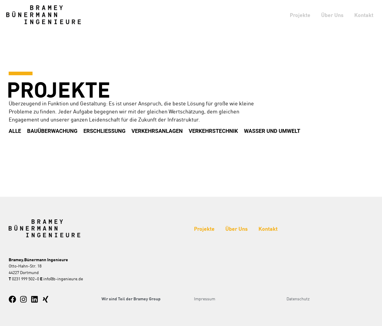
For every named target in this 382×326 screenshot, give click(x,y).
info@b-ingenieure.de (63, 279)
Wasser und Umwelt (272, 131)
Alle (15, 131)
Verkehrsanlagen (157, 131)
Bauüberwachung (52, 131)
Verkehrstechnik (213, 131)
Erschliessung (105, 131)
